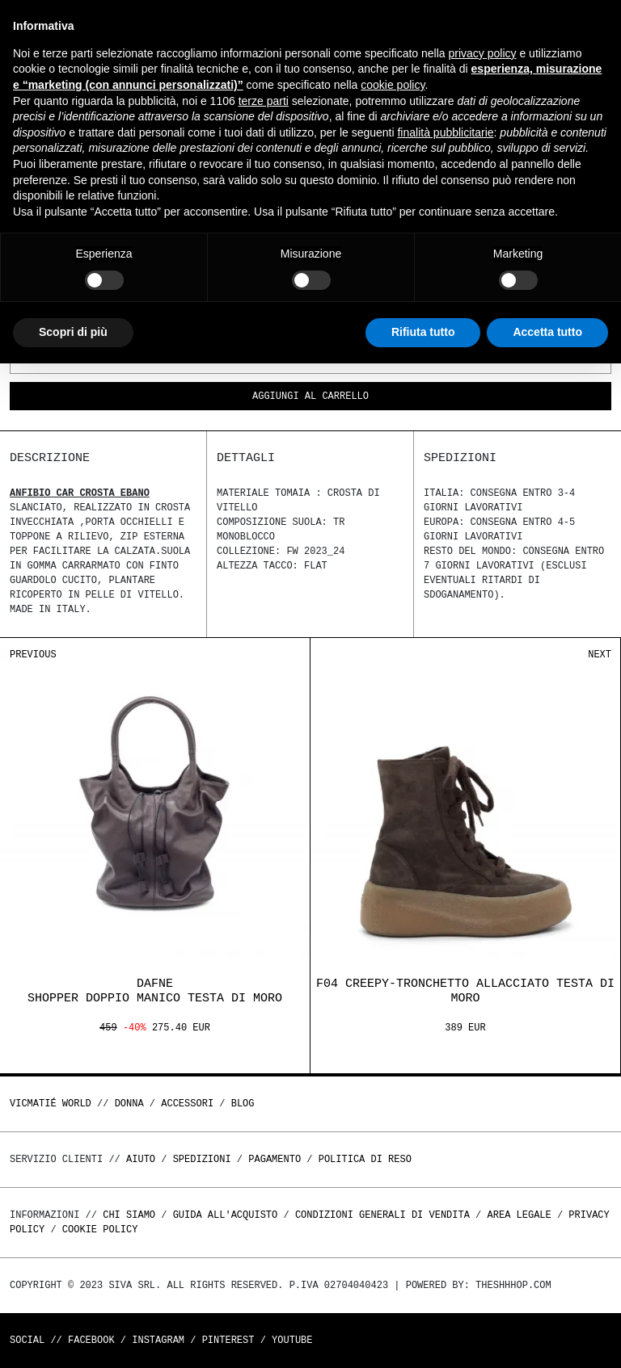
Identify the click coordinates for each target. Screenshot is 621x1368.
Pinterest (228, 1340)
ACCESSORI (187, 1103)
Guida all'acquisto (225, 1215)
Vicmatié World (50, 1103)
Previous (33, 654)
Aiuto (140, 1159)
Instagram (158, 1340)
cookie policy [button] (393, 84)
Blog (243, 1103)
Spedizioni (202, 1159)
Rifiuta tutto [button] (423, 331)
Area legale (519, 1215)
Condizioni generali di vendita (382, 1215)
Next (599, 654)
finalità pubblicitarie (445, 132)
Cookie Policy (100, 1229)
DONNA (129, 1103)
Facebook (91, 1340)
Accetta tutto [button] (547, 331)
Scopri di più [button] (73, 331)
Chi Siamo (129, 1215)
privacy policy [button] (483, 53)
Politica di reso (365, 1159)
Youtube (292, 1340)
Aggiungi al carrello (310, 397)
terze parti (264, 100)
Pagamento (274, 1159)
